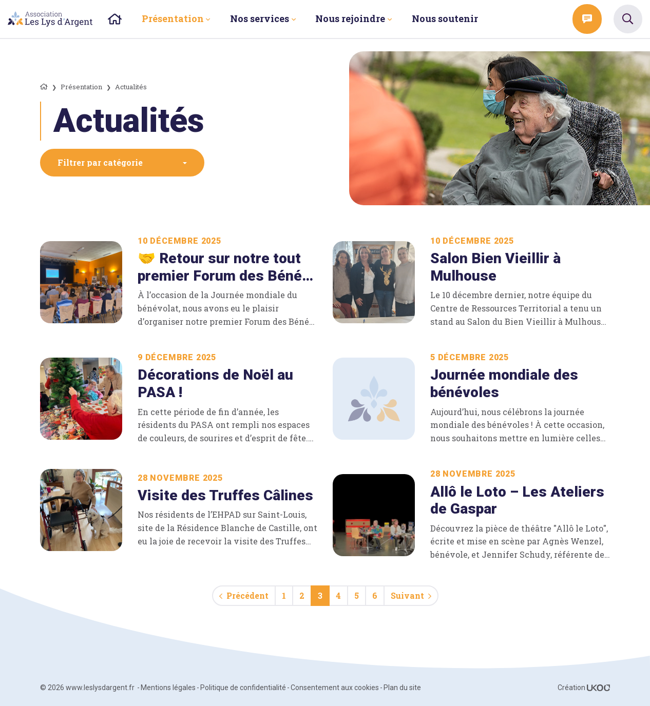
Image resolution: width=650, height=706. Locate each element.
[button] (122, 162)
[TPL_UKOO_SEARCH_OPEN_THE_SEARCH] (628, 19)
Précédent (244, 595)
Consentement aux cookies (335, 687)
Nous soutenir (445, 18)
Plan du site (402, 687)
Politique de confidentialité (243, 687)
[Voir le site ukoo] (598, 687)
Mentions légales (168, 687)
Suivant (411, 595)
